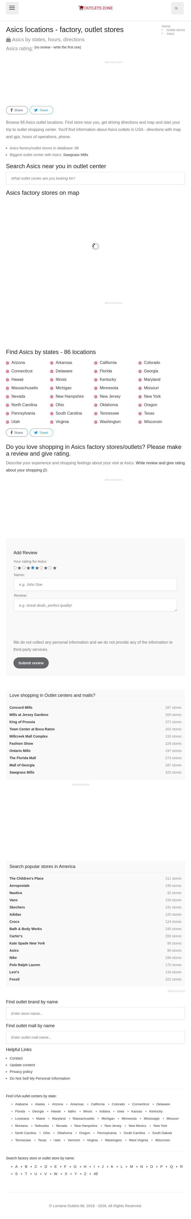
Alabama (21, 1104)
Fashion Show (21, 744)
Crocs (14, 922)
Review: (20, 595)
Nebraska (42, 1126)
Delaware (64, 371)
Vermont (74, 1140)
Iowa (120, 1111)
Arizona (18, 362)
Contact (16, 1058)
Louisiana (22, 1118)
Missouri (151, 388)
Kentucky (108, 379)
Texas (149, 413)
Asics (14, 950)
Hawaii (17, 379)
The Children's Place (26, 878)
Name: (19, 575)
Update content (22, 1065)
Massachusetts (24, 388)
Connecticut (22, 371)
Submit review (31, 663)
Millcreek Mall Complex (28, 736)
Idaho (72, 1111)
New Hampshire (70, 396)
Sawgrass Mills (75, 155)
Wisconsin (153, 422)
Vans (13, 900)
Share (16, 110)
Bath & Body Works (25, 929)
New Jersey (110, 396)
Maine (40, 1118)
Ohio (60, 405)
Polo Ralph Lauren (24, 965)
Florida (106, 371)
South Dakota (162, 1133)
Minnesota (109, 388)
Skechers (17, 907)
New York (152, 396)
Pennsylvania (23, 413)
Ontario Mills (20, 751)
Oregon (150, 405)
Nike (13, 958)
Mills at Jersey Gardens (28, 715)
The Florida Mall (22, 758)
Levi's (14, 972)
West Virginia (138, 1140)
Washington (110, 422)
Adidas (15, 914)
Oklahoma (109, 405)
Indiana (104, 1111)
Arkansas (64, 362)
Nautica (15, 893)
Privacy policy (21, 1071)
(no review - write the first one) (57, 47)
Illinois (61, 379)
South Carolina (69, 413)
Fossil (14, 979)
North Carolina (24, 405)
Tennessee (109, 413)
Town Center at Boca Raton (32, 729)
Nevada (18, 396)
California (108, 362)
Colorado (152, 362)
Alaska (40, 1104)
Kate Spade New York (27, 943)
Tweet (41, 110)
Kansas (136, 1111)
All (96, 1174)
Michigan (64, 388)
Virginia (62, 422)
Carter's (15, 936)
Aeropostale (19, 886)
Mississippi (151, 1118)
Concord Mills (21, 707)
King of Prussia (22, 722)
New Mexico (137, 1126)
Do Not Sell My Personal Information (40, 1078)
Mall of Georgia (22, 765)
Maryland (152, 379)
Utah (15, 422)
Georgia (151, 371)
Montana (21, 1126)
